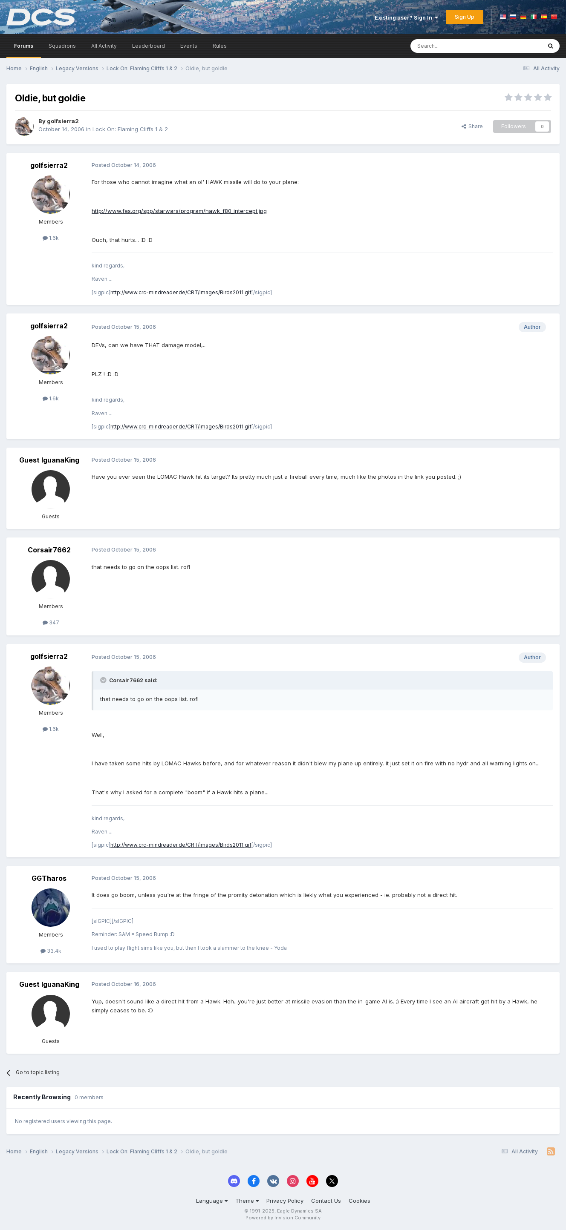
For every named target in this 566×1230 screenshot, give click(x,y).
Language (212, 1200)
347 (51, 622)
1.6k (51, 238)
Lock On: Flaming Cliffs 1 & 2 (130, 129)
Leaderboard (148, 46)
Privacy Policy (284, 1200)
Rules (220, 46)
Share (472, 126)
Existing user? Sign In (406, 17)
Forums (23, 46)
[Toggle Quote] (104, 680)
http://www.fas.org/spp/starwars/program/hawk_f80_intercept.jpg (179, 210)
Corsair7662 (49, 550)
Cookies (359, 1200)
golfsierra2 (63, 121)
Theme (247, 1200)
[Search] (454, 46)
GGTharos (49, 878)
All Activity (104, 46)
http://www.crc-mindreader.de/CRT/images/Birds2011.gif (180, 292)
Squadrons (62, 46)
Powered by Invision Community (283, 1218)
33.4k (50, 951)
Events (188, 46)
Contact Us (326, 1200)
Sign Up (464, 17)
